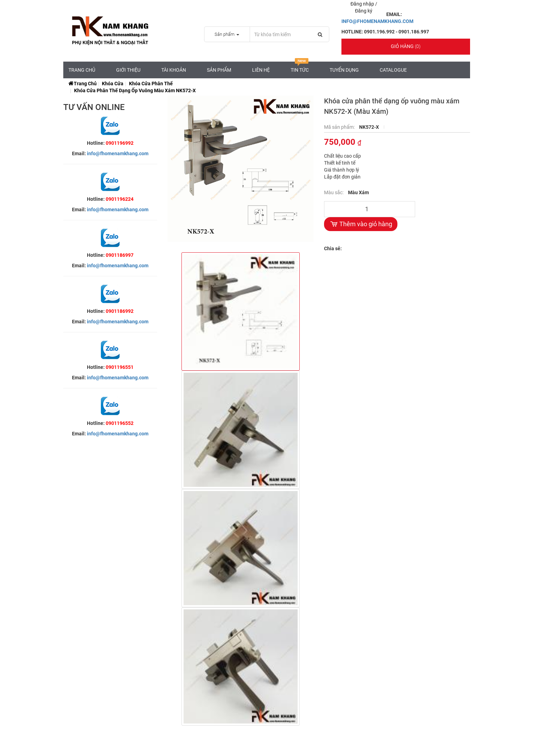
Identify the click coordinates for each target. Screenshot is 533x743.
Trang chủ (81, 70)
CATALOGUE (393, 70)
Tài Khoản (173, 70)
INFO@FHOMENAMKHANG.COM (377, 21)
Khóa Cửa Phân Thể (151, 83)
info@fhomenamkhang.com (117, 153)
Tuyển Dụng (344, 70)
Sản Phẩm (219, 70)
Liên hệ (261, 70)
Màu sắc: (334, 192)
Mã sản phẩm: (340, 127)
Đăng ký (363, 11)
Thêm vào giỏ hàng (360, 224)
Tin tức (300, 67)
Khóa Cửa (112, 83)
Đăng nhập (362, 4)
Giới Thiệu (128, 70)
